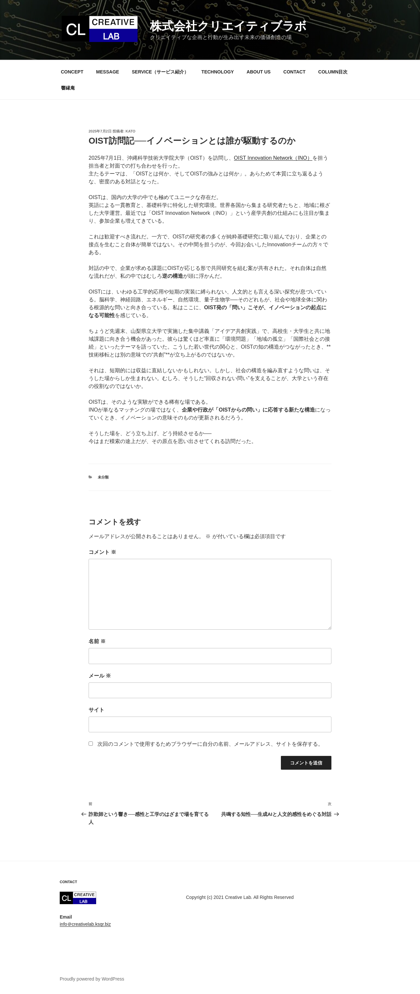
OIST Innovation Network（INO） (273, 158)
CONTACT (294, 71)
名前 (97, 641)
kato (131, 131)
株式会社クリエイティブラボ (228, 26)
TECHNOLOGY (217, 71)
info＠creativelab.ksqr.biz (85, 924)
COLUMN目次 (332, 71)
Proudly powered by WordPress (92, 979)
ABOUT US (259, 71)
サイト (96, 710)
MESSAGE (107, 71)
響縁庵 (68, 88)
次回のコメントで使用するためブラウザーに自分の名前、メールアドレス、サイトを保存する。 (210, 744)
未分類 (103, 477)
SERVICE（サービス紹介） (160, 71)
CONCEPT (72, 71)
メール (100, 676)
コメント (102, 552)
